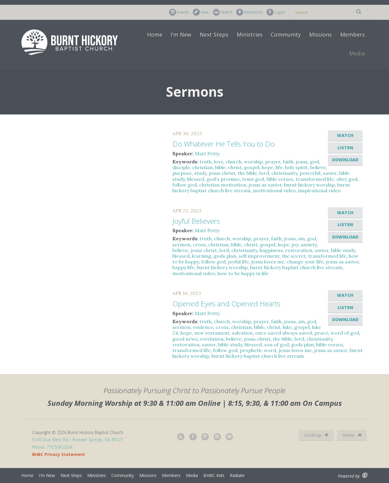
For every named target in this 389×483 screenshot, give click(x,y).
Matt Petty (207, 153)
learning (201, 256)
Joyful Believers (196, 221)
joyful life (238, 262)
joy (295, 245)
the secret (294, 256)
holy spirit (296, 167)
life (279, 167)
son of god (276, 345)
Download (345, 160)
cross (199, 245)
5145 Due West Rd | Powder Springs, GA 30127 (77, 439)
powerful (310, 173)
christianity (284, 173)
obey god (346, 179)
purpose (182, 173)
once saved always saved (283, 333)
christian (202, 167)
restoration (298, 250)
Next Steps (214, 34)
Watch (222, 12)
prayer (272, 162)
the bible (247, 173)
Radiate (237, 475)
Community (286, 34)
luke (287, 327)
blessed (195, 179)
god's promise (223, 179)
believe (318, 167)
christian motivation (222, 185)
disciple (181, 167)
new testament (212, 333)
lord (264, 173)
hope (267, 167)
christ (235, 167)
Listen (345, 147)
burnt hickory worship (309, 185)
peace (321, 333)
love (218, 162)
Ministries (250, 34)
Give (201, 12)
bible (220, 167)
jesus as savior (265, 185)
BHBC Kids (213, 475)
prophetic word (258, 350)
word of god (345, 333)
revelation (212, 339)
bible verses (280, 179)
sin (301, 238)
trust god (253, 179)
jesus (301, 162)
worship (253, 162)
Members (352, 34)
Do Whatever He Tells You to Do (223, 144)
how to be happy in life (243, 273)
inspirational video (319, 190)
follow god (184, 185)
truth (205, 162)
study (200, 173)
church (234, 162)
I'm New (181, 34)
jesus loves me (267, 262)
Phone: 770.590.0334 (52, 447)
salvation (242, 333)
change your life (305, 262)
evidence (203, 327)
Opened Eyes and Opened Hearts (226, 303)
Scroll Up (316, 435)
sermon (181, 245)
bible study (343, 250)
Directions (249, 12)
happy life (183, 267)
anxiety (309, 245)
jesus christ (222, 173)
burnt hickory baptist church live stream (296, 267)
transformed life (315, 179)
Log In (276, 12)
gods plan (225, 256)
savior (330, 173)
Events (179, 12)
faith (288, 162)
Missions (320, 34)
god (314, 162)
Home (154, 34)
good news (185, 339)
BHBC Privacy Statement (58, 454)
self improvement (259, 256)
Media (357, 53)
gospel (251, 167)
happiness (271, 250)
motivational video (274, 190)
